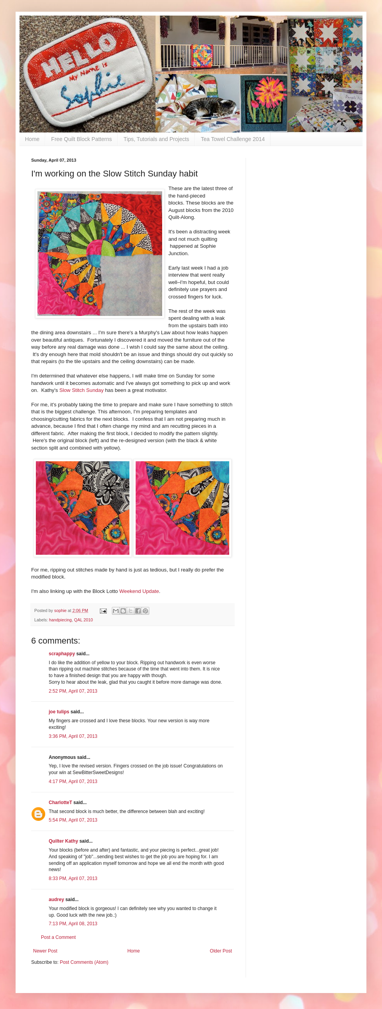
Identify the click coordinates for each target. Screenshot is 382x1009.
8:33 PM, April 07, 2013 (73, 878)
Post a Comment (58, 937)
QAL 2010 (83, 619)
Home (32, 139)
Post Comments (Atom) (84, 962)
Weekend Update (139, 591)
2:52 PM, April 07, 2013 (73, 691)
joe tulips (59, 711)
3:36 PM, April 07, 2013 (73, 736)
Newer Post (45, 951)
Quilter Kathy (63, 841)
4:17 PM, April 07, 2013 (73, 781)
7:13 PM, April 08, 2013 (73, 923)
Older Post (221, 951)
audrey (56, 899)
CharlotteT (60, 802)
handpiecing (60, 619)
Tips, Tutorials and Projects (156, 139)
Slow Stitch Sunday (81, 390)
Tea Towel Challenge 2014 (233, 139)
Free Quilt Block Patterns (81, 139)
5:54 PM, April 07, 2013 (73, 820)
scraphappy (62, 653)
